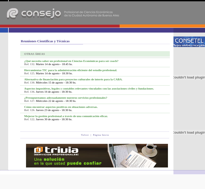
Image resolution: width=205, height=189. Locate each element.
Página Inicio (101, 135)
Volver (85, 135)
